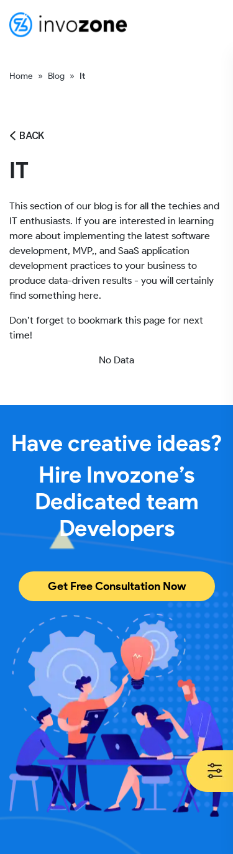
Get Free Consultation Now (117, 586)
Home (21, 76)
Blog (56, 76)
